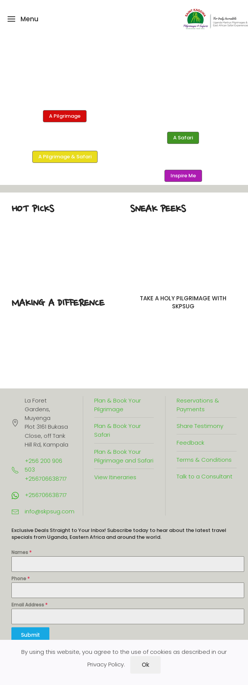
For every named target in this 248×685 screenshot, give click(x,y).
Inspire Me (183, 175)
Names (21, 552)
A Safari (183, 137)
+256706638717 (46, 495)
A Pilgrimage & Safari (65, 156)
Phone (20, 578)
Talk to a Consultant (204, 476)
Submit (30, 635)
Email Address (29, 604)
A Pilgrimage (65, 116)
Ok (145, 665)
